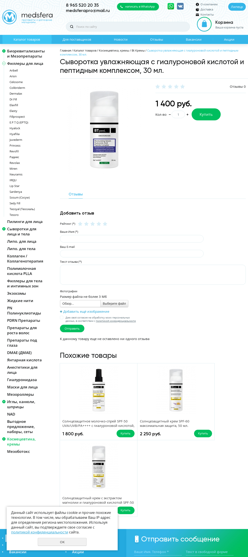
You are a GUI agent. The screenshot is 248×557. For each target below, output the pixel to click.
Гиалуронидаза (22, 379)
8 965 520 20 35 (82, 5)
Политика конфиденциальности (224, 531)
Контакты (207, 14)
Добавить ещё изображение (86, 311)
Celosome (16, 82)
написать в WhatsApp (140, 6)
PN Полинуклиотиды (24, 310)
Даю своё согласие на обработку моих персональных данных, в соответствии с (100, 319)
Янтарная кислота (24, 359)
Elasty (13, 111)
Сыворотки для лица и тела (21, 231)
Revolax (15, 163)
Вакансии (194, 39)
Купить (206, 114)
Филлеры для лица (25, 63)
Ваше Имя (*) (69, 231)
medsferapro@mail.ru (88, 10)
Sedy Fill (15, 203)
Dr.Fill (13, 99)
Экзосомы (16, 293)
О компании (209, 4)
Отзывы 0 (238, 86)
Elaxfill (14, 105)
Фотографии (68, 291)
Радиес (14, 157)
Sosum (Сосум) (20, 197)
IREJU (13, 180)
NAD (11, 414)
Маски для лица (22, 387)
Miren (13, 169)
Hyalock (15, 128)
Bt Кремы (138, 50)
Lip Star (15, 186)
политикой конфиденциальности (116, 320)
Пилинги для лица (25, 221)
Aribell (14, 70)
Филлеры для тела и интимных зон (24, 283)
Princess (15, 145)
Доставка (206, 9)
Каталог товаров (27, 39)
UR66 (242, 538)
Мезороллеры (20, 394)
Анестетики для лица (22, 370)
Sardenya (16, 192)
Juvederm (16, 140)
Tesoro (14, 215)
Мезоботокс (18, 451)
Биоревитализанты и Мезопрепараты (26, 53)
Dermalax (16, 93)
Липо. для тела (21, 248)
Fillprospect (17, 117)
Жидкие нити (20, 300)
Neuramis (16, 174)
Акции (229, 39)
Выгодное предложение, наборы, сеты (21, 426)
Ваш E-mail (67, 246)
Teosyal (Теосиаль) (22, 209)
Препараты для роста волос (22, 330)
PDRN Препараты (23, 320)
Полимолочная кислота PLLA (21, 271)
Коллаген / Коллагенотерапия (25, 258)
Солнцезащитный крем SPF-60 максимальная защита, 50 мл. (128, 426)
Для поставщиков (77, 39)
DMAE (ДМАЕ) (19, 352)
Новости (121, 39)
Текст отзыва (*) (71, 261)
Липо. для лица (21, 241)
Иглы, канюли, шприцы (21, 404)
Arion (13, 76)
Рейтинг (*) (67, 223)
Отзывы (156, 39)
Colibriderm (17, 88)
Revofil (14, 151)
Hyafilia (15, 134)
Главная (65, 50)
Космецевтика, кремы (21, 441)
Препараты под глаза (22, 343)
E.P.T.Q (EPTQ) (19, 122)
